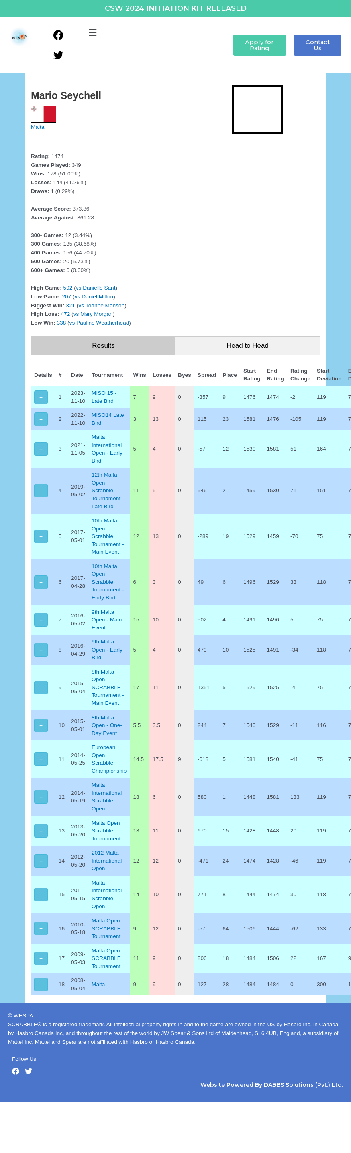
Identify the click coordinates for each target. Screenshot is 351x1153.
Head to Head (248, 345)
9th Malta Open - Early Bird (107, 649)
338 (61, 323)
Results (103, 345)
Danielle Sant (99, 288)
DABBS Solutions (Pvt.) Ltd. (303, 1084)
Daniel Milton (97, 297)
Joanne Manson (105, 305)
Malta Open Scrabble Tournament (106, 831)
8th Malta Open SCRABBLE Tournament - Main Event (108, 687)
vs (79, 288)
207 (66, 297)
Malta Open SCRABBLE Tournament (106, 928)
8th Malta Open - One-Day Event (107, 725)
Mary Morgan (96, 314)
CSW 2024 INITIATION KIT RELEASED (176, 8)
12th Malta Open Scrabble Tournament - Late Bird (108, 490)
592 (68, 288)
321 (70, 305)
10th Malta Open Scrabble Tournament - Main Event (108, 536)
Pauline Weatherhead (102, 323)
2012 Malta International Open (107, 860)
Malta (37, 127)
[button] (92, 33)
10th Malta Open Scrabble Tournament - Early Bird (108, 582)
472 (65, 314)
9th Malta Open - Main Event (107, 620)
